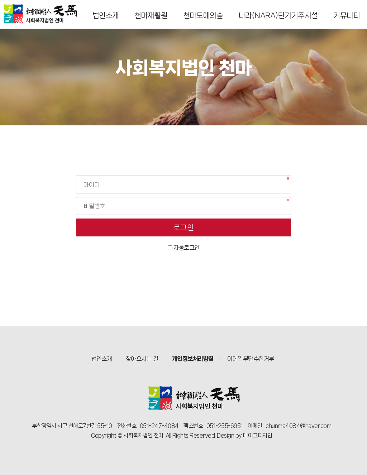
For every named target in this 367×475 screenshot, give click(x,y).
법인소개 (105, 15)
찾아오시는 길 (142, 358)
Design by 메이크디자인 (244, 435)
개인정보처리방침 (193, 358)
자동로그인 (186, 247)
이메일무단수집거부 (250, 358)
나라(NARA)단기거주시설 (278, 15)
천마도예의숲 (203, 15)
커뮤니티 (346, 15)
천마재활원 (151, 15)
